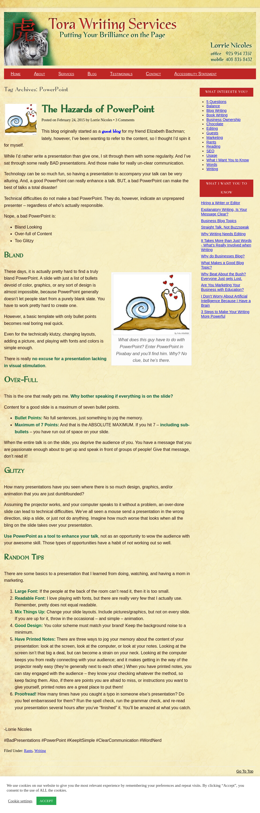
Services (66, 73)
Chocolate (214, 124)
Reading (213, 146)
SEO (210, 151)
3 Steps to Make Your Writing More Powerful (225, 314)
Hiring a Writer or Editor (220, 203)
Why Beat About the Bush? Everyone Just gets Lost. (223, 276)
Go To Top (244, 771)
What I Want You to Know (227, 160)
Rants (28, 751)
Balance (213, 106)
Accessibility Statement (195, 73)
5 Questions (216, 102)
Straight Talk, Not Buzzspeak (225, 227)
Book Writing (217, 115)
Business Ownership (223, 119)
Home (16, 73)
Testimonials (121, 73)
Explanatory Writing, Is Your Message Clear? (224, 211)
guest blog (111, 131)
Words (211, 164)
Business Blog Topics (218, 221)
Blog (92, 73)
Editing (212, 128)
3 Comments (125, 120)
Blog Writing (216, 110)
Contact (153, 73)
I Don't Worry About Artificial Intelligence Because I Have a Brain (226, 300)
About (39, 73)
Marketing (214, 137)
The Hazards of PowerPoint (98, 109)
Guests (212, 133)
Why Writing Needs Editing (223, 234)
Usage (211, 155)
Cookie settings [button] (20, 801)
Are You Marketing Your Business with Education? (222, 287)
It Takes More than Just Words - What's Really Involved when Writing (226, 245)
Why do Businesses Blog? (223, 256)
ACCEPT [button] (46, 801)
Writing (40, 751)
